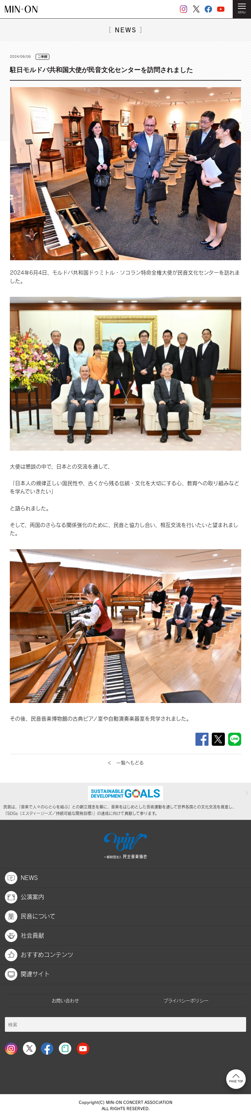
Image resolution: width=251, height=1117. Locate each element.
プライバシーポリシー (186, 1000)
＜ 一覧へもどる (125, 762)
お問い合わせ (65, 1000)
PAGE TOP (236, 1078)
